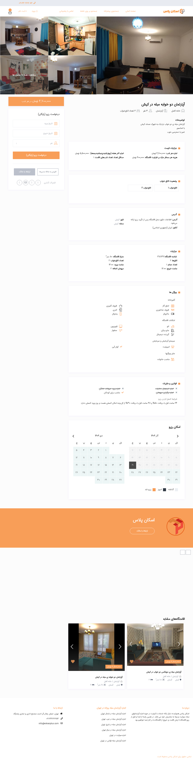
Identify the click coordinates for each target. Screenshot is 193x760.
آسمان (169, 680)
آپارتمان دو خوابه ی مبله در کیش (108, 677)
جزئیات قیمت (172, 148)
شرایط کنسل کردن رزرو (167, 399)
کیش (117, 220)
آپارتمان (159, 111)
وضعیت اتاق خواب (170, 181)
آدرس (176, 214)
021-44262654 (52, 718)
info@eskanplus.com (49, 723)
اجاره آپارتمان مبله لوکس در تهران (113, 740)
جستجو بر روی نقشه (88, 11)
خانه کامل (175, 111)
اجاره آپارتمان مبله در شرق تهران (113, 724)
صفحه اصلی (130, 11)
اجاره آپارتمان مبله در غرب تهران (113, 719)
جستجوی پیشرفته (111, 11)
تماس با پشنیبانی (66, 11)
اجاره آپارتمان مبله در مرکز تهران (114, 730)
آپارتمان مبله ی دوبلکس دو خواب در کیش (163, 672)
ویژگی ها (174, 292)
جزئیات (175, 251)
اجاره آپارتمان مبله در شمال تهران (113, 713)
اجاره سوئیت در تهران (117, 735)
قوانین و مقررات (171, 383)
